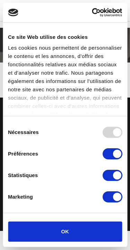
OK (65, 231)
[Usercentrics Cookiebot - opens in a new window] (92, 12)
